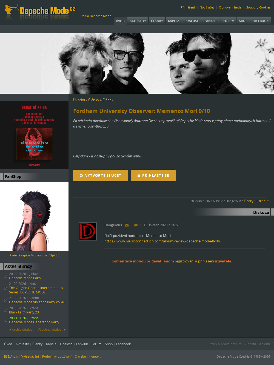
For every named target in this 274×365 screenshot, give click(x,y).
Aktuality (138, 21)
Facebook (260, 21)
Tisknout (262, 201)
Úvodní (79, 99)
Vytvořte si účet (100, 175)
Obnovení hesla (230, 7)
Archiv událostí (23, 329)
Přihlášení (188, 7)
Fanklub (211, 21)
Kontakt (95, 356)
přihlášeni (206, 261)
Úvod (120, 21)
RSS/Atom (11, 356)
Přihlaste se (153, 175)
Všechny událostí (50, 329)
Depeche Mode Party (25, 278)
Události (191, 21)
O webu (80, 356)
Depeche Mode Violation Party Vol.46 (37, 302)
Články (157, 21)
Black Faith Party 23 (24, 312)
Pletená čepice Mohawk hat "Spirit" (34, 255)
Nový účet (207, 7)
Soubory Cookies (258, 7)
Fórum (228, 21)
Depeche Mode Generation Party (34, 322)
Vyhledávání (30, 356)
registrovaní (184, 261)
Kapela (173, 21)
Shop (243, 21)
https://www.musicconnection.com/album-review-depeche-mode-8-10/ (162, 241)
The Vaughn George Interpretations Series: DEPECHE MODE (36, 290)
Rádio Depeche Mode (96, 16)
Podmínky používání (57, 356)
